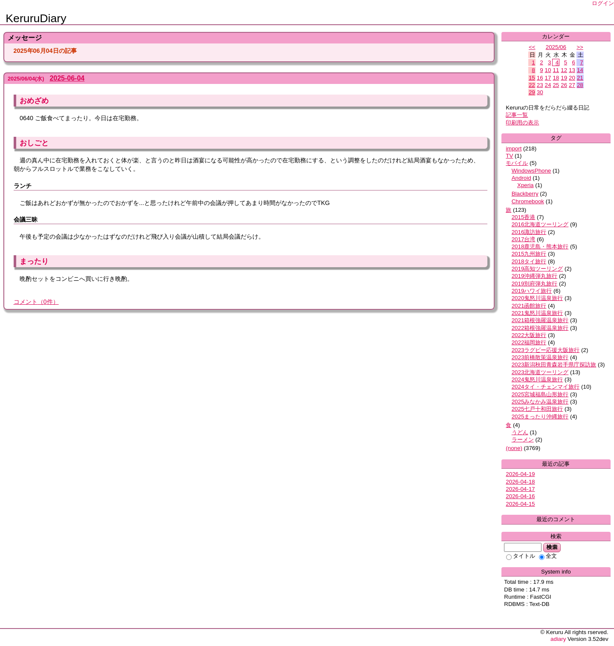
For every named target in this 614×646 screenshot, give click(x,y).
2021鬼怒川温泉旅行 (537, 313)
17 (548, 78)
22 (532, 85)
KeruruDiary (36, 18)
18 (556, 78)
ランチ (23, 185)
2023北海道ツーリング (540, 372)
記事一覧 (517, 115)
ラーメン (523, 439)
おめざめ (34, 100)
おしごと (34, 142)
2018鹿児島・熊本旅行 (540, 246)
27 (572, 85)
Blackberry (525, 193)
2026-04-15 (520, 504)
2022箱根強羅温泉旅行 (540, 328)
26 (564, 85)
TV (509, 156)
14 (580, 70)
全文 (548, 556)
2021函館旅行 (529, 306)
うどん (520, 432)
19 (564, 78)
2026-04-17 (520, 489)
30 (540, 92)
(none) (514, 448)
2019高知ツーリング (537, 268)
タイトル (520, 556)
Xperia (525, 185)
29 (532, 92)
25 (556, 85)
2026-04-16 (520, 496)
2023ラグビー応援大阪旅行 (546, 350)
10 (548, 70)
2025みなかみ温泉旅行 (540, 401)
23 (540, 85)
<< (532, 47)
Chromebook (528, 201)
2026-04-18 (520, 482)
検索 (552, 547)
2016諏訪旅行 (529, 232)
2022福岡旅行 (529, 342)
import (513, 148)
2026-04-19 (520, 474)
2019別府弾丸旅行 (535, 283)
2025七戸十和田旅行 (537, 409)
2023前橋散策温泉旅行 (540, 357)
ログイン (603, 3)
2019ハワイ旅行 (532, 291)
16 (540, 78)
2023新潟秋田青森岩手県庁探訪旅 (554, 364)
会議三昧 (26, 219)
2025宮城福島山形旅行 (540, 394)
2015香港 (524, 217)
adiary (558, 639)
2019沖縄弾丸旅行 (535, 276)
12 (564, 70)
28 (580, 85)
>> (579, 47)
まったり (34, 261)
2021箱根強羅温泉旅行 (540, 320)
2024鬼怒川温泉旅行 (537, 379)
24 (548, 85)
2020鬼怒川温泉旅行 (537, 298)
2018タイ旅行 (529, 261)
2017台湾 (524, 239)
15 (532, 78)
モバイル (517, 163)
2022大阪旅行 (529, 335)
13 (572, 70)
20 (572, 78)
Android (521, 178)
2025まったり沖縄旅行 (540, 416)
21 (580, 78)
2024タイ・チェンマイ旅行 (546, 387)
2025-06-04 (66, 78)
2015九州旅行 (529, 254)
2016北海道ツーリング (540, 224)
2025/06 (556, 47)
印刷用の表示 (522, 122)
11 (556, 70)
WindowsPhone (531, 170)
